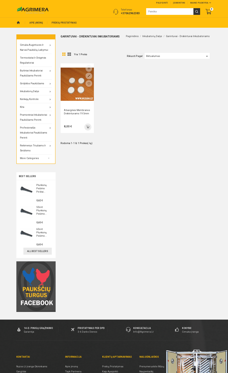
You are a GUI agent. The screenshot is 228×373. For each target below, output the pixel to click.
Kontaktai (23, 356)
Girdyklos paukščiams (36, 83)
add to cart (87, 127)
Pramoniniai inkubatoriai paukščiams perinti (36, 116)
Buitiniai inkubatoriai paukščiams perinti (36, 72)
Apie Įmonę (36, 22)
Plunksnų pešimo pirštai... (41, 188)
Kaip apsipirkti (110, 371)
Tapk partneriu (73, 371)
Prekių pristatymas (64, 22)
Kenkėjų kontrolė (36, 99)
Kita (36, 106)
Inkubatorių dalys (36, 91)
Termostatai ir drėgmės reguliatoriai (33, 60)
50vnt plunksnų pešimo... (41, 210)
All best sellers (37, 251)
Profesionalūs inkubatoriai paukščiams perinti (36, 132)
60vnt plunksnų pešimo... (41, 232)
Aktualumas (177, 56)
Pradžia (20, 23)
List (69, 54)
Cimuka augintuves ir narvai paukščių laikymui (36, 46)
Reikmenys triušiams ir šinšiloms (36, 147)
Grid (64, 54)
